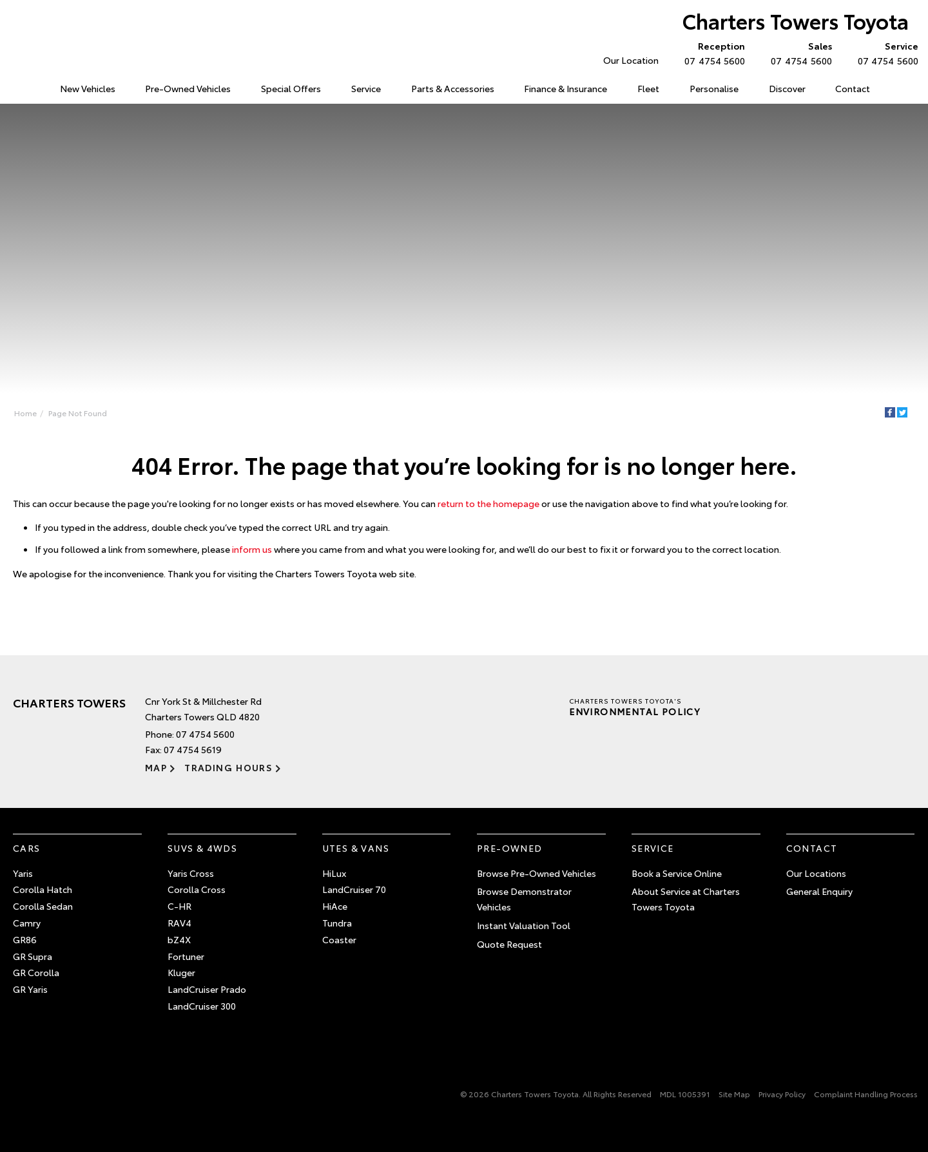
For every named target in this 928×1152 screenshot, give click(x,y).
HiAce (334, 905)
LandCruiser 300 (202, 1005)
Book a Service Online (677, 873)
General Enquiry (819, 891)
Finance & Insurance (565, 88)
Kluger (181, 972)
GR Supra (32, 956)
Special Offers (291, 88)
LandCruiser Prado (207, 989)
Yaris (23, 873)
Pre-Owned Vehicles (188, 88)
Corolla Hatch (42, 889)
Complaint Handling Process (866, 1093)
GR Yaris (30, 989)
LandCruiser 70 (354, 889)
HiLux (334, 873)
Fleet (648, 88)
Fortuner (186, 956)
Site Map (734, 1093)
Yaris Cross (191, 873)
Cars (27, 847)
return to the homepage (488, 503)
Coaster (339, 939)
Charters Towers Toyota (795, 20)
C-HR (179, 905)
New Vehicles (87, 88)
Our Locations (816, 873)
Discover (787, 88)
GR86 (25, 939)
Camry (27, 922)
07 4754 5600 (712, 53)
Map (156, 767)
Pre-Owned (510, 847)
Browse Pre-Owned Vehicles (536, 873)
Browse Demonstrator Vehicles (524, 899)
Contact (852, 88)
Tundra (337, 922)
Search (899, 89)
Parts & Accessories (452, 88)
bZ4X (179, 939)
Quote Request (509, 943)
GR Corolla (36, 972)
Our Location (631, 59)
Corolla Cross (197, 889)
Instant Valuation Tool (523, 925)
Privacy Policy (782, 1093)
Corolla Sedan (43, 905)
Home (15, 86)
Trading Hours (228, 767)
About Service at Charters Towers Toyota (686, 899)
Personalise (714, 88)
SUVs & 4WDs (202, 847)
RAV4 (179, 922)
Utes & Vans (355, 847)
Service (366, 88)
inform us (252, 548)
